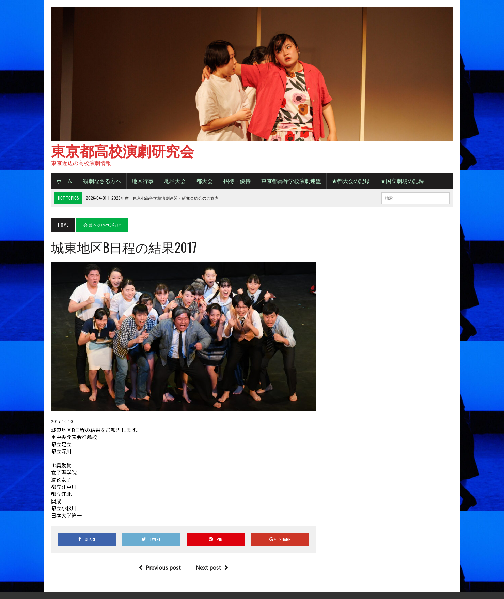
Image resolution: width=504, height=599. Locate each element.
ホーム (64, 181)
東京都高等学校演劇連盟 (291, 181)
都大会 (204, 181)
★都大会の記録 (351, 181)
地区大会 (175, 181)
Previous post (160, 567)
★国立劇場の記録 (402, 181)
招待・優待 (237, 181)
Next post (212, 567)
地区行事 (143, 181)
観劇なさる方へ (102, 181)
